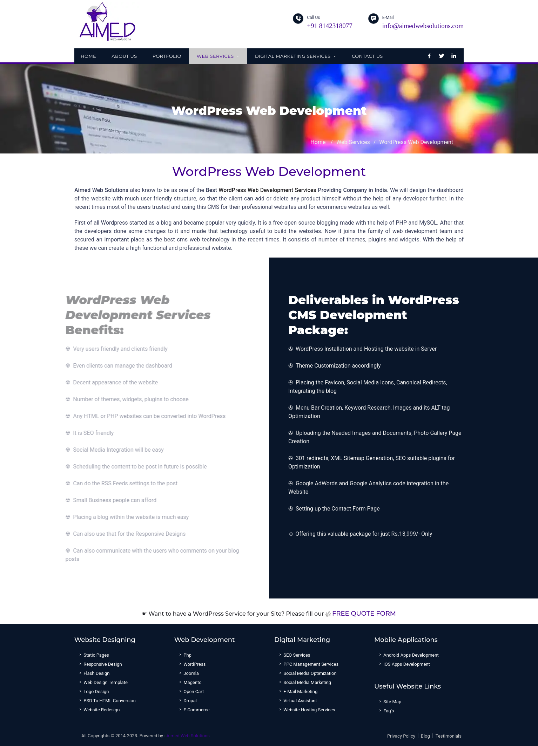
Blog (425, 736)
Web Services (218, 56)
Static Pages (93, 655)
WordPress (192, 664)
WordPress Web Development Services (267, 190)
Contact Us (367, 56)
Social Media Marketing (304, 682)
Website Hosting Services (306, 709)
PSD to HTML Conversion (107, 700)
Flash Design (94, 673)
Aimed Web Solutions (188, 735)
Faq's (386, 710)
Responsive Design (100, 664)
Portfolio (167, 56)
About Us (124, 56)
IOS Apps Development (404, 664)
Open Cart (191, 691)
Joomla (188, 673)
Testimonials (449, 736)
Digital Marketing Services (295, 56)
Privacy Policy (401, 736)
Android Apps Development (408, 655)
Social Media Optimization (307, 673)
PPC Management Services (308, 664)
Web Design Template (103, 682)
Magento (190, 682)
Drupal (187, 700)
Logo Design (93, 691)
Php (184, 655)
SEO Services (294, 655)
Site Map (389, 701)
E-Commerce (194, 709)
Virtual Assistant (297, 700)
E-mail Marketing (297, 691)
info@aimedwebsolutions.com (423, 25)
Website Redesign (99, 709)
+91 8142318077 (329, 25)
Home (88, 56)
